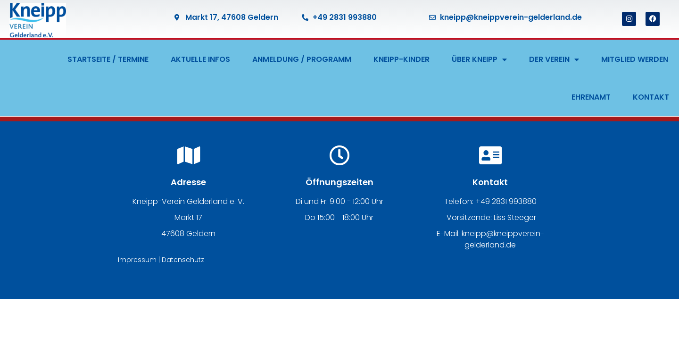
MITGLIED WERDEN (634, 59)
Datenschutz (183, 259)
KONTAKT (651, 97)
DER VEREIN (554, 59)
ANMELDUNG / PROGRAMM (301, 59)
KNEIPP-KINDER (401, 59)
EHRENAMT (591, 97)
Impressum (137, 259)
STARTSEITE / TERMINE (108, 59)
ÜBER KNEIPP (479, 59)
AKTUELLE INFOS (200, 59)
